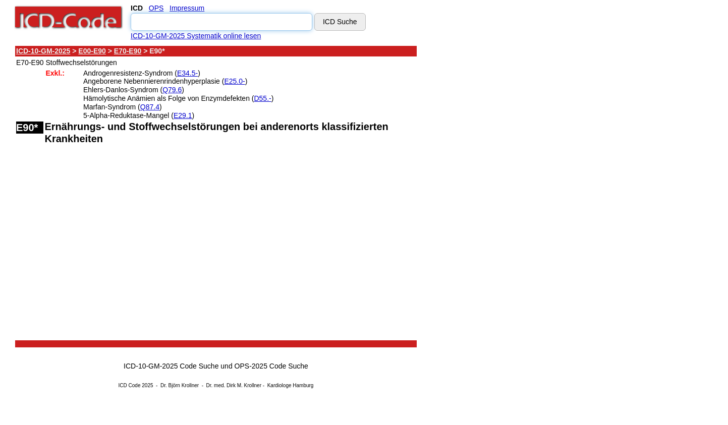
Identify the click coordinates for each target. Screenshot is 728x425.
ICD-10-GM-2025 (43, 51)
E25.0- (234, 81)
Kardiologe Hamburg (290, 385)
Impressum (187, 8)
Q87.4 (149, 107)
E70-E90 (127, 51)
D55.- (262, 98)
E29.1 (183, 115)
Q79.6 (172, 90)
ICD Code (130, 385)
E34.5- (187, 73)
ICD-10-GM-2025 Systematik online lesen (196, 36)
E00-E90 (91, 51)
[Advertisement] (507, 196)
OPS (156, 8)
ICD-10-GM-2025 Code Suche (171, 366)
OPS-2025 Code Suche (271, 366)
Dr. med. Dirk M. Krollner (233, 385)
